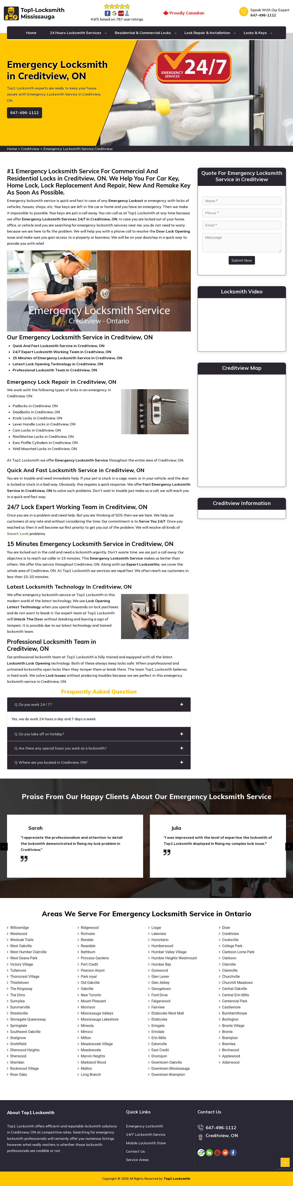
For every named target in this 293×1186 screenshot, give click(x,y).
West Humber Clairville (28, 952)
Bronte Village (233, 1026)
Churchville (231, 976)
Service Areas (137, 1159)
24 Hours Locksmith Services (75, 32)
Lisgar (156, 927)
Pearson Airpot (93, 970)
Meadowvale (91, 1050)
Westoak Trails (22, 940)
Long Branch (91, 1074)
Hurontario (160, 940)
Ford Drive (159, 995)
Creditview (30, 148)
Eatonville (159, 1044)
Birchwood (230, 1050)
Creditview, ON (222, 1135)
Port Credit (89, 964)
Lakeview (158, 934)
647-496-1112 (263, 15)
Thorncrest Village (24, 976)
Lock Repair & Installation (207, 32)
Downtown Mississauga (170, 1068)
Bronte (227, 1032)
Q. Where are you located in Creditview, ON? (99, 762)
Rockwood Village (24, 1068)
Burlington (230, 1019)
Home (31, 32)
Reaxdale (88, 946)
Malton (86, 1068)
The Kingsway (21, 989)
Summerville (20, 1007)
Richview (88, 934)
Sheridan (17, 1062)
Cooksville (230, 940)
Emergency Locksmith (144, 1126)
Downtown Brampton (168, 1074)
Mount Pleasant (93, 1001)
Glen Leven (160, 976)
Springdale (18, 1026)
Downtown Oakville (166, 1062)
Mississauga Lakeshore (100, 1019)
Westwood (18, 934)
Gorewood (159, 970)
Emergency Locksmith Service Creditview (78, 148)
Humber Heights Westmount (174, 958)
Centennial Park (234, 1001)
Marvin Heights (93, 1056)
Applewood (231, 1056)
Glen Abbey (160, 982)
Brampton (230, 1038)
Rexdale (87, 940)
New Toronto (91, 995)
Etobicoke (159, 1019)
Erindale (157, 1032)
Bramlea (228, 1044)
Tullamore (18, 970)
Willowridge (19, 927)
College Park (232, 946)
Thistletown (19, 982)
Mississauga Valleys (97, 1013)
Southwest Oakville (25, 1032)
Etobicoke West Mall (167, 1013)
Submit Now (242, 260)
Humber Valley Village (168, 952)
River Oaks (18, 1074)
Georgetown (161, 989)
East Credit (160, 1050)
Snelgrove (18, 1038)
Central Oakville (234, 989)
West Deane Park (23, 958)
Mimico (87, 1032)
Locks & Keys (255, 32)
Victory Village (21, 964)
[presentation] (4, 847)
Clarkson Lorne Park (238, 952)
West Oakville (21, 946)
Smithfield (18, 1044)
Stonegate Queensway (28, 1019)
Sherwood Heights (25, 1050)
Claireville (229, 970)
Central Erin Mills (235, 995)
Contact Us (135, 1151)
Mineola (87, 1026)
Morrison (88, 1007)
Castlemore (231, 1007)
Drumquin (159, 1056)
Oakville (87, 989)
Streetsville (19, 1013)
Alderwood (230, 1062)
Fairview (158, 1007)
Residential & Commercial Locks (143, 32)
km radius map (241, 429)
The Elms (17, 995)
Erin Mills (158, 1038)
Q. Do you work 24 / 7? (99, 704)
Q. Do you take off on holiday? (99, 734)
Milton (86, 1038)
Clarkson (229, 958)
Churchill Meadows (237, 982)
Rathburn (88, 952)
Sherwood (18, 1056)
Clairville (229, 964)
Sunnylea (17, 1001)
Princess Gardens (95, 958)
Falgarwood (160, 1001)
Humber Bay (161, 964)
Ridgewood (90, 927)
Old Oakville (90, 982)
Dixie (226, 927)
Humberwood (162, 946)
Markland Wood (93, 1062)
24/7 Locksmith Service (145, 1134)
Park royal (89, 976)
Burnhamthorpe (234, 1013)
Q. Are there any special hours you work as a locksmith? (99, 748)
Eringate (158, 1026)
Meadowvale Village (97, 1044)
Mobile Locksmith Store (146, 1143)
